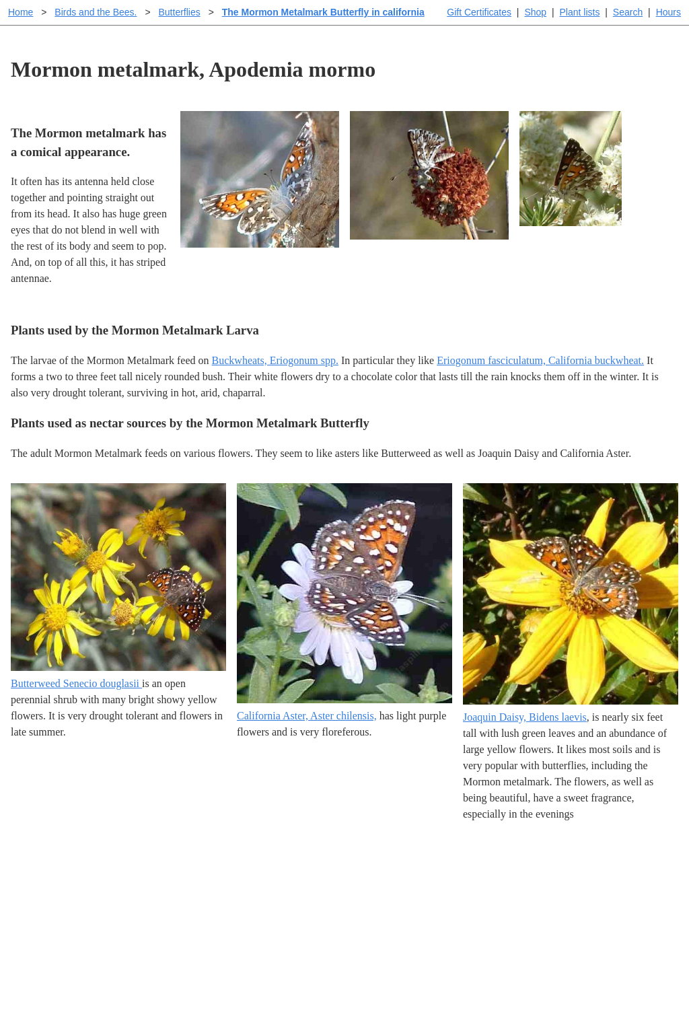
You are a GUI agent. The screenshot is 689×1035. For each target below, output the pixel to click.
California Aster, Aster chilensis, (307, 715)
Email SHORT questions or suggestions (263, 991)
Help (357, 879)
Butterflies (179, 12)
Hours (668, 12)
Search (628, 12)
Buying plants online (392, 900)
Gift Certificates (479, 12)
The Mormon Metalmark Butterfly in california (323, 12)
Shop (535, 12)
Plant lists (580, 12)
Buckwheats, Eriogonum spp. (275, 360)
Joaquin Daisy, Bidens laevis (525, 717)
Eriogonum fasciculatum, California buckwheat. (540, 360)
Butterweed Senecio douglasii (76, 683)
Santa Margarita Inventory (573, 879)
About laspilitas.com (561, 922)
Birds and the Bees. (96, 12)
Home (20, 12)
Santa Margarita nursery (568, 900)
